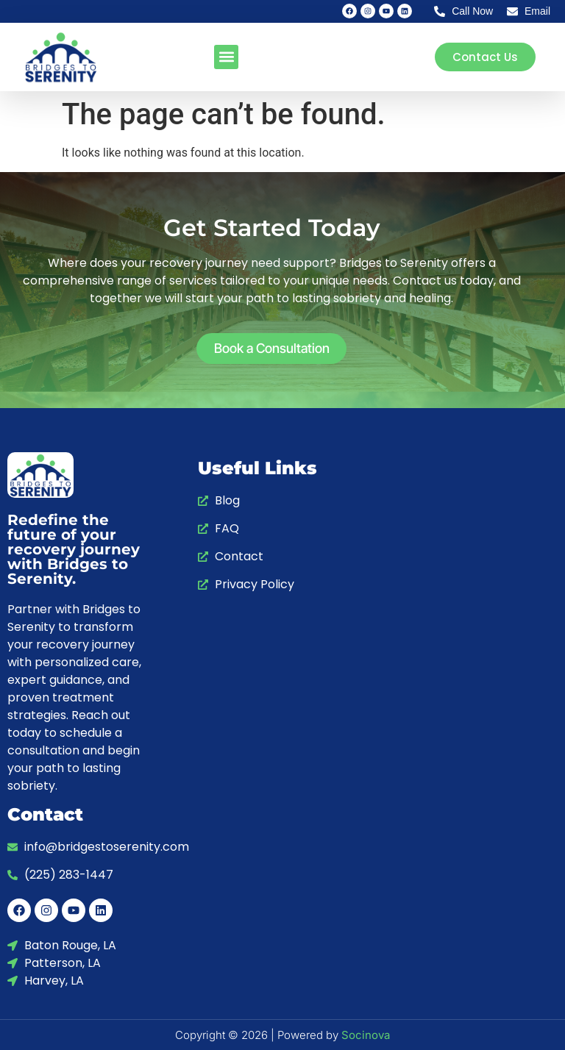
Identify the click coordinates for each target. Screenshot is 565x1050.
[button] (226, 57)
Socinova (365, 1035)
